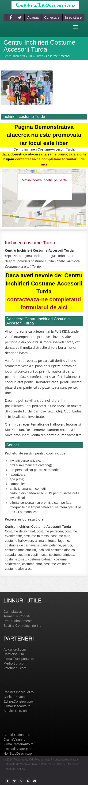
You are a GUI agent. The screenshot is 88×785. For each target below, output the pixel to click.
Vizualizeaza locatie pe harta (44, 180)
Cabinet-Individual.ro (19, 692)
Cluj (30, 56)
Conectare (52, 17)
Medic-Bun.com (15, 663)
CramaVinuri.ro (15, 739)
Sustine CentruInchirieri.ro (23, 625)
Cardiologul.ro (14, 654)
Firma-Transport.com (19, 659)
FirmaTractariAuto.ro (19, 744)
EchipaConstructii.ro (18, 701)
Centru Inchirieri (14, 56)
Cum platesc (13, 611)
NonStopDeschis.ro (18, 753)
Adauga (32, 17)
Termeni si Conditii (17, 616)
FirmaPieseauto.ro (17, 706)
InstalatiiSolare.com (18, 749)
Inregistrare (73, 17)
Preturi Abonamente (18, 621)
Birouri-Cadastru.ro (17, 735)
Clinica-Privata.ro (16, 697)
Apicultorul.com (15, 649)
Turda (39, 56)
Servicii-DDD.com (16, 711)
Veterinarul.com (15, 668)
